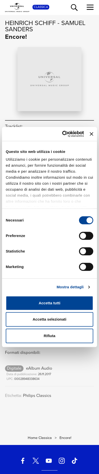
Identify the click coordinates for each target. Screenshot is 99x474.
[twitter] (35, 461)
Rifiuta (50, 336)
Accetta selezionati (49, 319)
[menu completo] (90, 7)
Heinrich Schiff (30, 23)
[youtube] (49, 461)
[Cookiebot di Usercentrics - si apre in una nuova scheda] (63, 134)
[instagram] (61, 461)
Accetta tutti (49, 303)
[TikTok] (74, 461)
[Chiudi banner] (91, 134)
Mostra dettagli (70, 287)
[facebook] (23, 461)
